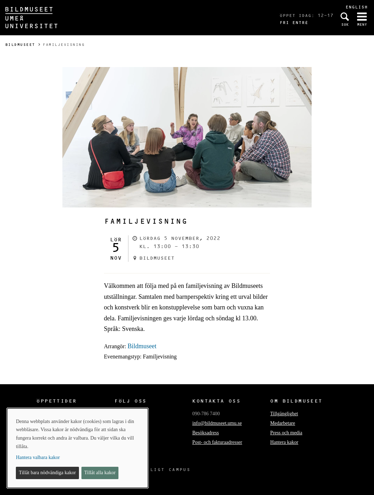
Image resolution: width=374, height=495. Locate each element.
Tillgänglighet (284, 413)
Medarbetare (282, 423)
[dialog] (77, 448)
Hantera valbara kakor (38, 457)
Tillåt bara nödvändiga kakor (47, 472)
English (356, 7)
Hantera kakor (284, 442)
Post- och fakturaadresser (217, 442)
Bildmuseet (20, 45)
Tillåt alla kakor (100, 472)
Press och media (286, 432)
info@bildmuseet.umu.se (216, 423)
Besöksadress (205, 432)
